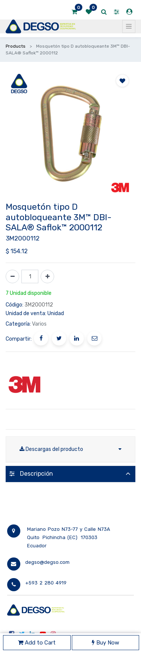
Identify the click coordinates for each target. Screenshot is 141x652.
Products (16, 46)
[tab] (70, 474)
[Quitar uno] (12, 276)
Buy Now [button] (105, 642)
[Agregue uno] (47, 276)
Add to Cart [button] (37, 642)
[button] (122, 80)
